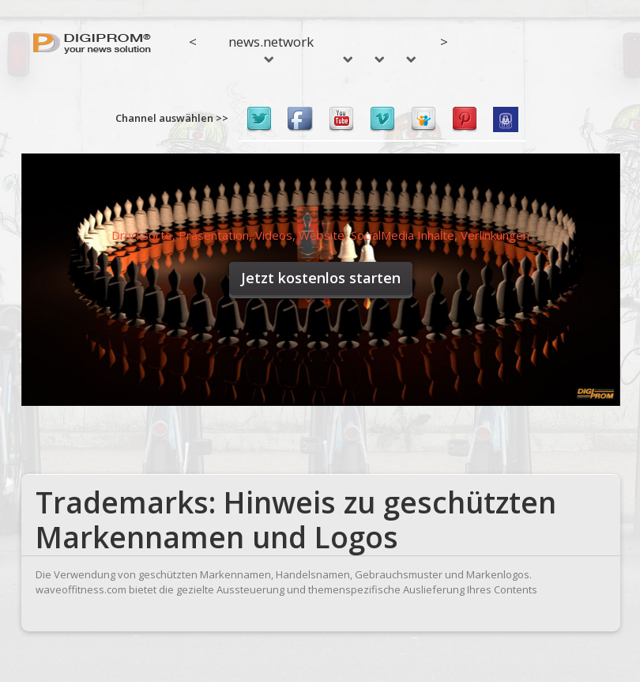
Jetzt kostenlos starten (321, 277)
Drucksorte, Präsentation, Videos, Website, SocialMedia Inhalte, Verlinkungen (320, 235)
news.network (271, 47)
